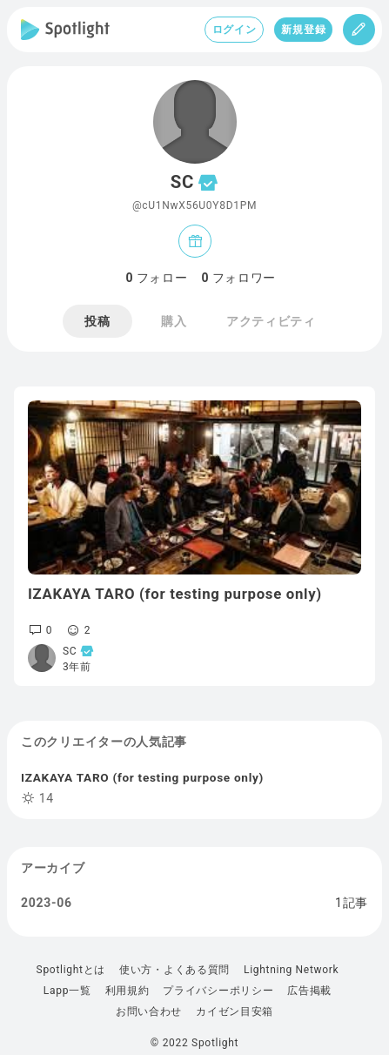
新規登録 (303, 30)
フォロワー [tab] (239, 278)
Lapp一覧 (67, 990)
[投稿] (359, 29)
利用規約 (127, 990)
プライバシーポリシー (218, 990)
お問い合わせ (149, 1011)
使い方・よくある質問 (174, 969)
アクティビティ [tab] (271, 321)
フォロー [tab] (157, 278)
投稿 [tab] (97, 321)
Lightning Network (291, 969)
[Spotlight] (65, 29)
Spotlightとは (71, 969)
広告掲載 (309, 990)
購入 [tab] (173, 321)
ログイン (234, 30)
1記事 (351, 903)
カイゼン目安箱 (234, 1011)
